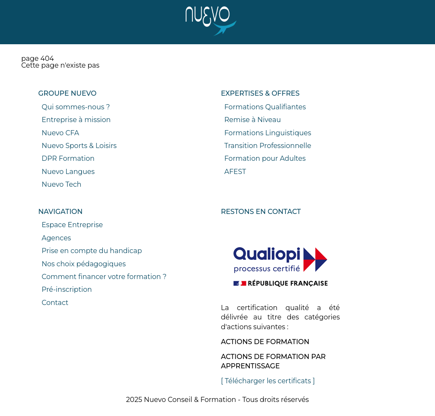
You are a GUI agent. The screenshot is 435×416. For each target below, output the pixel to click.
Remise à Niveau (252, 120)
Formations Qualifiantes (265, 107)
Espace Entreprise (72, 225)
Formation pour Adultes (265, 158)
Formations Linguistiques (267, 133)
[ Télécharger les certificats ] (268, 381)
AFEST (235, 172)
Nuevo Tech (62, 184)
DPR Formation (68, 158)
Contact (55, 303)
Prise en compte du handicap (92, 251)
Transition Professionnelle (267, 146)
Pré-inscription (67, 289)
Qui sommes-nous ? (76, 107)
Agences (56, 238)
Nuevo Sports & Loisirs (79, 146)
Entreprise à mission (76, 120)
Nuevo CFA (60, 133)
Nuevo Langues (68, 172)
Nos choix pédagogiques (84, 264)
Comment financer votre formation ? (104, 277)
